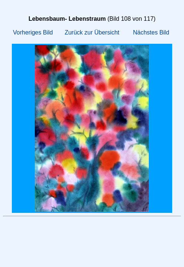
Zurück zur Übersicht (92, 32)
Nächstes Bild (151, 32)
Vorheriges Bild (33, 32)
